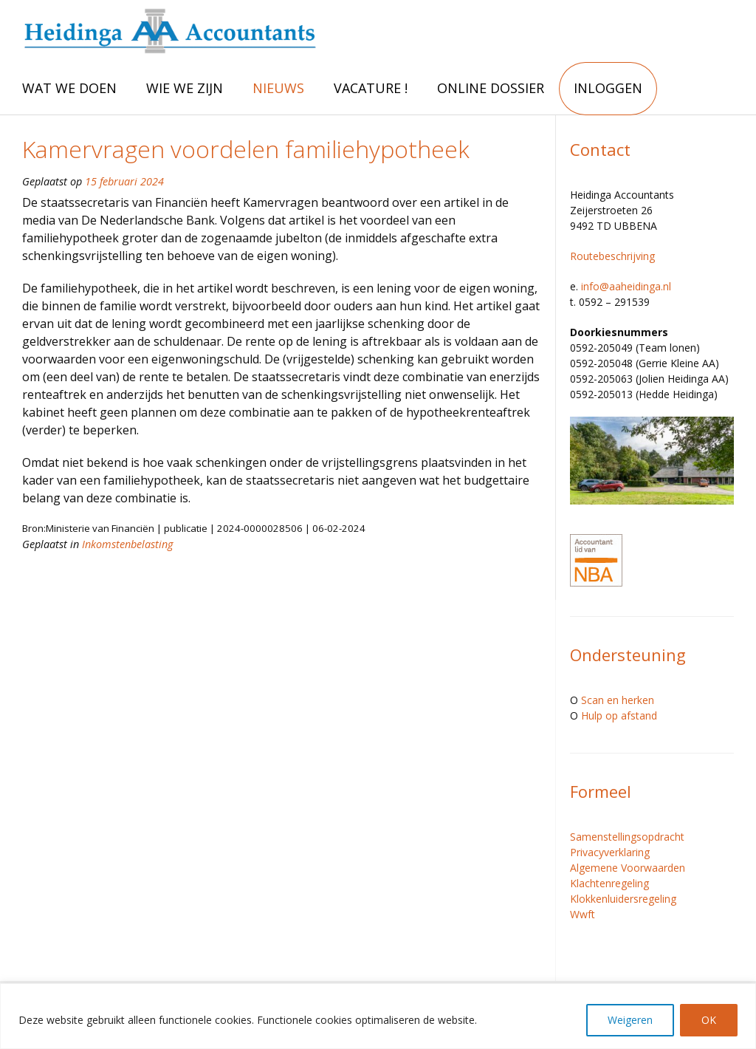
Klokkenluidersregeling (623, 899)
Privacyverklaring (610, 852)
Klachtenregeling (609, 883)
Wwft (582, 914)
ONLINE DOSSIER (490, 88)
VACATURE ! (371, 88)
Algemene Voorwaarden (627, 868)
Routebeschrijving (612, 256)
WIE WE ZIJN (184, 88)
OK (708, 1020)
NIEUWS (278, 88)
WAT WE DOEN (69, 88)
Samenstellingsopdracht (627, 837)
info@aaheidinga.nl (626, 286)
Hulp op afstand (619, 715)
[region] (378, 1016)
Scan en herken (617, 700)
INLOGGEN (608, 88)
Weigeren (630, 1020)
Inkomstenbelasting (127, 544)
